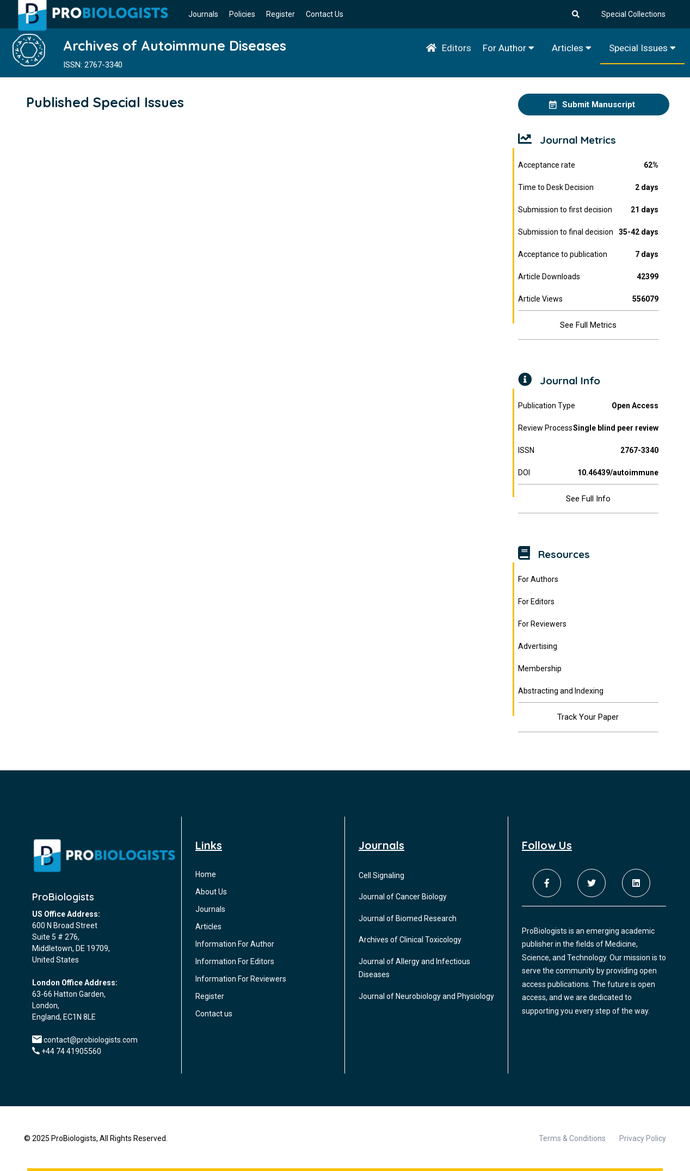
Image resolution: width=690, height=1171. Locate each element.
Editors (456, 47)
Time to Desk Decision (588, 187)
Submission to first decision (588, 210)
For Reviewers (542, 624)
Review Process (588, 428)
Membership (540, 668)
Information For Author (234, 944)
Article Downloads (588, 277)
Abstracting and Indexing (560, 690)
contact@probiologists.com (91, 1039)
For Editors (536, 601)
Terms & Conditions (572, 1138)
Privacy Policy (642, 1138)
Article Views (588, 299)
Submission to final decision (588, 232)
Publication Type (588, 406)
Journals (203, 14)
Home (205, 874)
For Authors (538, 579)
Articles (572, 47)
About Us (211, 891)
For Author (508, 47)
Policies (242, 14)
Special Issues (642, 47)
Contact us (213, 1013)
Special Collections (633, 14)
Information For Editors (234, 961)
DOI (588, 473)
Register (280, 14)
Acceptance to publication (588, 254)
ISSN (588, 450)
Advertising (537, 646)
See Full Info (588, 499)
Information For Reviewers (240, 978)
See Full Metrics (588, 325)
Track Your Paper (588, 717)
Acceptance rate (588, 165)
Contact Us (324, 14)
